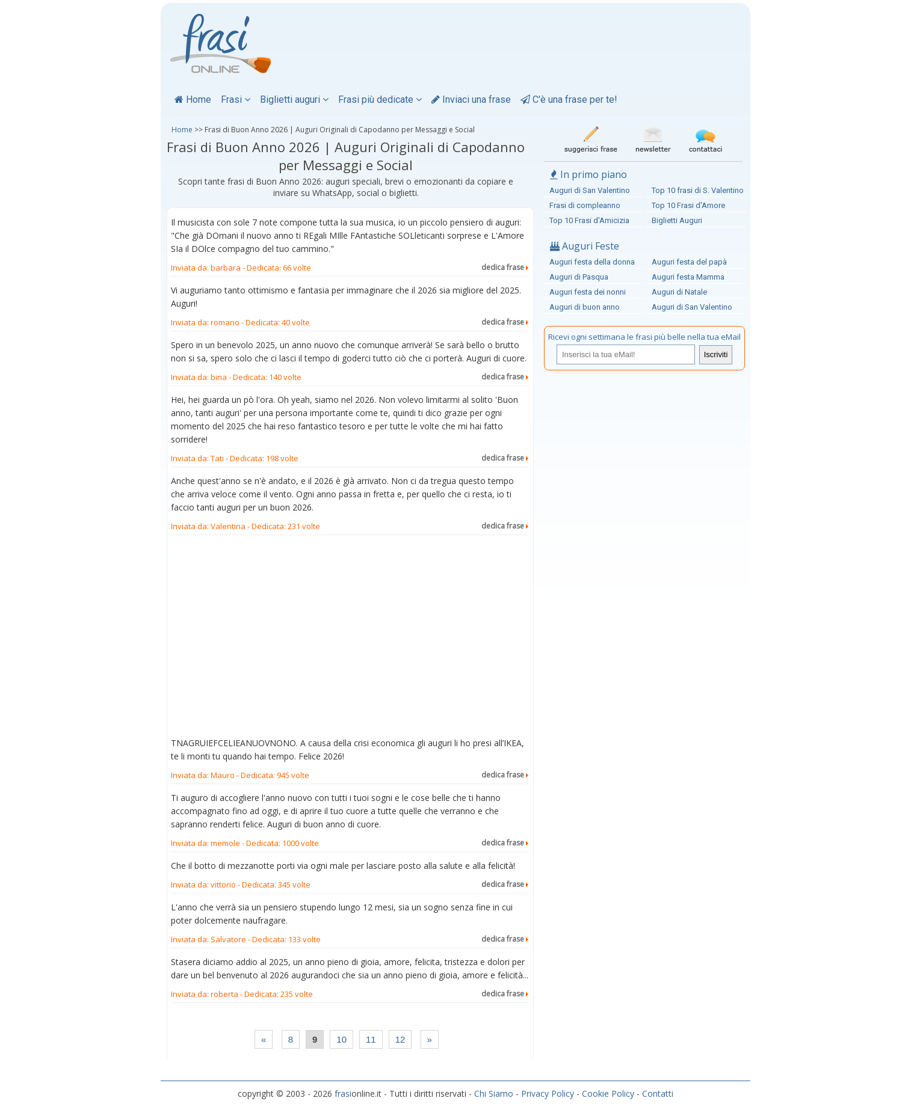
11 (371, 1039)
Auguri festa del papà (689, 261)
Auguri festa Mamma (688, 276)
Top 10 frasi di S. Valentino (698, 190)
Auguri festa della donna (592, 261)
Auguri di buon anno (584, 306)
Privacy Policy (547, 1093)
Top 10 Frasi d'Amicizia (589, 220)
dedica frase (504, 267)
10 (341, 1039)
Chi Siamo (493, 1093)
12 (400, 1039)
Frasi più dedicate (380, 99)
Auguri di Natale (679, 291)
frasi (343, 1093)
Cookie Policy (608, 1093)
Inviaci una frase (471, 99)
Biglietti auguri (294, 99)
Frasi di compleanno (584, 205)
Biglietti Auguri (677, 220)
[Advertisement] (349, 638)
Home (192, 99)
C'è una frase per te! (568, 99)
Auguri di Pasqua (578, 276)
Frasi (235, 99)
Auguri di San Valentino (589, 190)
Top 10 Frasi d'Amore (688, 205)
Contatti (657, 1093)
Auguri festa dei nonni (587, 291)
